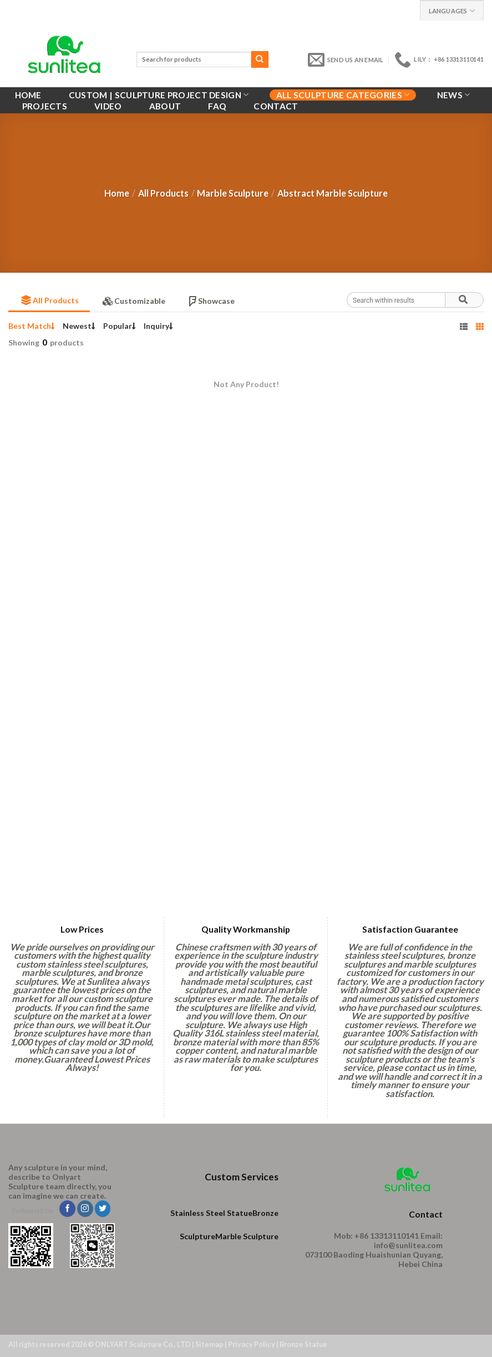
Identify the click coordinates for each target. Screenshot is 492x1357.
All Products (163, 193)
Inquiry (158, 326)
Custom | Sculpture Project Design (159, 94)
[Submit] (259, 59)
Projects (44, 106)
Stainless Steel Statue (211, 1213)
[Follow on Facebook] (67, 1208)
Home (28, 95)
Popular (119, 326)
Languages (452, 11)
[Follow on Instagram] (85, 1208)
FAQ (217, 106)
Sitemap (209, 1344)
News (453, 94)
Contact (275, 106)
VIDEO (108, 106)
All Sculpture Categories (343, 94)
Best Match (31, 326)
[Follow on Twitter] (103, 1208)
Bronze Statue (303, 1344)
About (165, 106)
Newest (79, 326)
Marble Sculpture (232, 193)
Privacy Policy (251, 1344)
